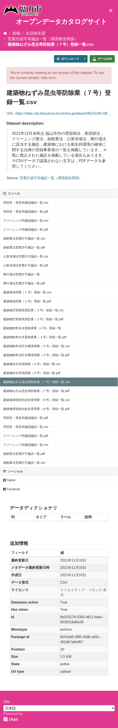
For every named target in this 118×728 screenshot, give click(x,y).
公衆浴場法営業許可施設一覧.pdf (25, 265)
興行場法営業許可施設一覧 (21, 274)
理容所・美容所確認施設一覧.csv (25, 202)
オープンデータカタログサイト (61, 21)
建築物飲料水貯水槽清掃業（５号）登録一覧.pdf (36, 355)
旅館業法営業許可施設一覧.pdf (24, 247)
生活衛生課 (35, 33)
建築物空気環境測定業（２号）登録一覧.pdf (33, 319)
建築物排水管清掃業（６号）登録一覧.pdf (31, 373)
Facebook (11, 489)
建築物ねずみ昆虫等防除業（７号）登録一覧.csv (51, 44)
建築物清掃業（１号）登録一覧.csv (27, 292)
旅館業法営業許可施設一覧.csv (24, 238)
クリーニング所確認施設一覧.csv (25, 220)
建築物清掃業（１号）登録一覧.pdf (27, 301)
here (52, 78)
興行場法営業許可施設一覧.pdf (24, 283)
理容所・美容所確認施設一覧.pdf (25, 211)
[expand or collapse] (111, 11)
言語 (6, 702)
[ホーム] (5, 33)
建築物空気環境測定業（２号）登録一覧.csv (33, 310)
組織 (16, 33)
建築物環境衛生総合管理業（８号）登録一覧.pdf (36, 409)
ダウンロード (68, 59)
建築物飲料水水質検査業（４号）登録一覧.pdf (34, 337)
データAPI (102, 59)
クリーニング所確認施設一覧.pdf (25, 229)
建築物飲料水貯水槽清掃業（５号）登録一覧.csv (36, 346)
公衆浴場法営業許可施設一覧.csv (25, 256)
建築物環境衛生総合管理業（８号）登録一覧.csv (36, 400)
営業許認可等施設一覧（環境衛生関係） (43, 39)
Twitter (9, 480)
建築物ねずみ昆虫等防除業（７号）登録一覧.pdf (36, 391)
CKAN (10, 719)
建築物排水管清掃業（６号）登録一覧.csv (32, 364)
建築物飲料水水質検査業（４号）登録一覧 (32, 328)
